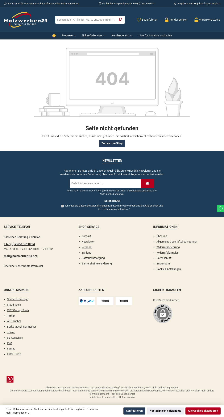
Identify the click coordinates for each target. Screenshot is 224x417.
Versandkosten (103, 387)
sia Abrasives (15, 337)
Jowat (11, 332)
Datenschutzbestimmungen (94, 205)
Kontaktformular (33, 266)
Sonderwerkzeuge (17, 299)
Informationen (165, 227)
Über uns (161, 236)
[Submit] (147, 183)
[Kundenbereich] (176, 20)
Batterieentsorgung (93, 258)
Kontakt (86, 236)
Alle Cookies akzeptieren (203, 410)
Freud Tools (14, 304)
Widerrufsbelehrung (168, 247)
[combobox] (85, 20)
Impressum (163, 263)
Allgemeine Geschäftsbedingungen (176, 241)
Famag (11, 348)
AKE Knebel (14, 321)
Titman (11, 315)
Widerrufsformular (167, 252)
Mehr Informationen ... (17, 412)
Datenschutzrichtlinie (141, 190)
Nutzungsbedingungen (112, 194)
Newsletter (88, 241)
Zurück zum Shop (112, 143)
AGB (146, 205)
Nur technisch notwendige (165, 410)
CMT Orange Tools (18, 310)
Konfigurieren (134, 410)
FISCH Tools (14, 354)
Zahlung (86, 252)
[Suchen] (120, 20)
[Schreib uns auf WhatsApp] (112, 379)
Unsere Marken (16, 290)
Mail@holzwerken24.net (20, 256)
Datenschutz (164, 258)
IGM (9, 343)
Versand (87, 247)
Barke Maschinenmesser (21, 326)
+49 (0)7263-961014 (19, 244)
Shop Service (88, 227)
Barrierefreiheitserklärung (97, 263)
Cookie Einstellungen (168, 269)
